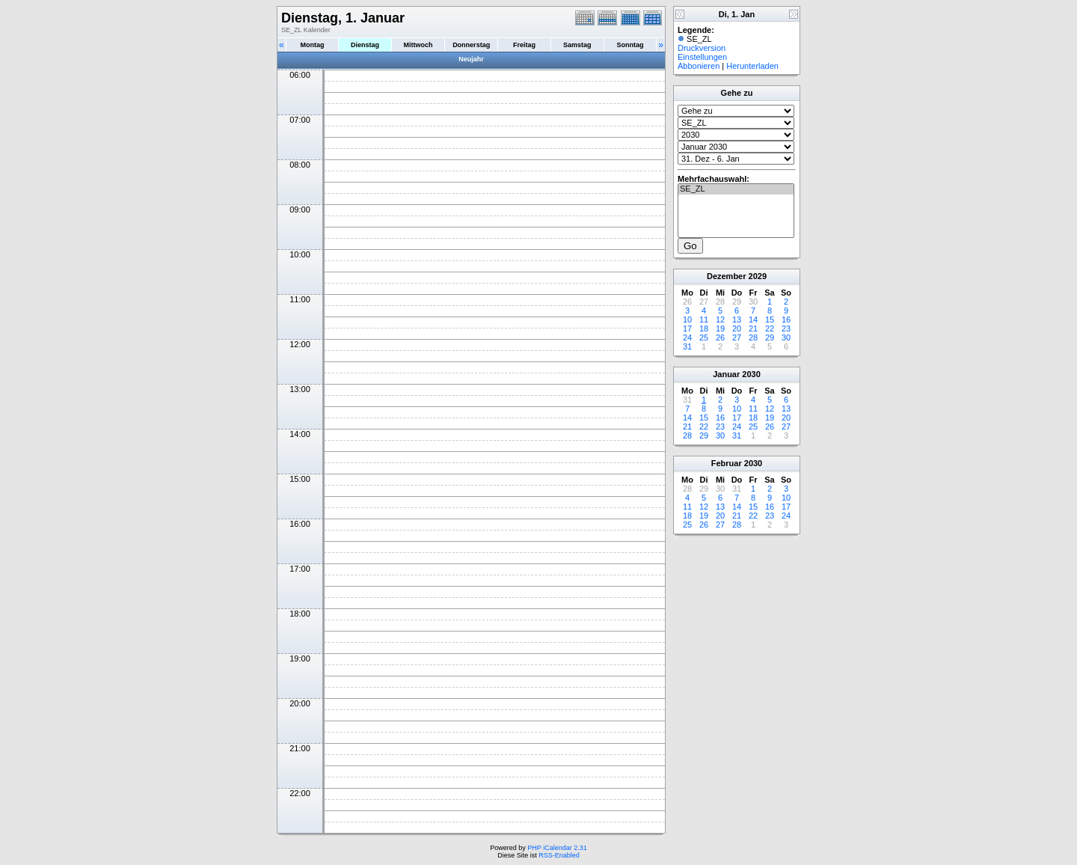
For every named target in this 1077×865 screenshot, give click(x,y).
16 (786, 319)
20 (736, 328)
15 (769, 319)
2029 (758, 276)
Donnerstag (471, 45)
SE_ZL (736, 189)
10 (687, 319)
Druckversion (701, 47)
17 (687, 328)
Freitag (524, 45)
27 (736, 337)
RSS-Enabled (559, 855)
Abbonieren (698, 65)
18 (703, 328)
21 (753, 328)
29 (769, 337)
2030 (751, 374)
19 (720, 328)
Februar (726, 463)
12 (720, 319)
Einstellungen (702, 56)
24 (687, 337)
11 (703, 319)
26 (720, 337)
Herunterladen (752, 65)
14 (753, 319)
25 (703, 337)
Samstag (577, 45)
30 (786, 337)
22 (769, 328)
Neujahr (471, 59)
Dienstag (365, 45)
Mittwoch (417, 45)
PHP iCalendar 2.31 (556, 848)
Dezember (726, 276)
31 (687, 346)
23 (786, 328)
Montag (312, 45)
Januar (726, 374)
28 (753, 337)
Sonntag (629, 45)
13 (736, 319)
